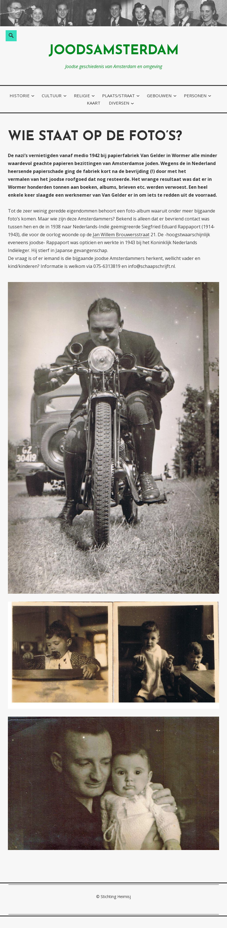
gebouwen (159, 95)
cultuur (51, 95)
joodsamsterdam (114, 51)
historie (20, 95)
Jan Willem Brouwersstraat (121, 234)
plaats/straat (118, 95)
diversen (119, 103)
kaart (93, 103)
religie (82, 95)
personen (195, 95)
